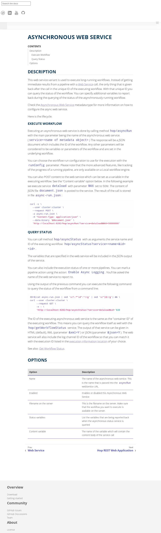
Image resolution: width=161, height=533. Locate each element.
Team (10, 517)
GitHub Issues (14, 510)
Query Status (38, 59)
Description (35, 50)
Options (34, 63)
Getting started (15, 498)
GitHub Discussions (17, 514)
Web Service (85, 84)
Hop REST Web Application (115, 450)
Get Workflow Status (51, 348)
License (11, 529)
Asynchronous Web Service (57, 105)
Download (12, 494)
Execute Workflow (41, 54)
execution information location (88, 341)
